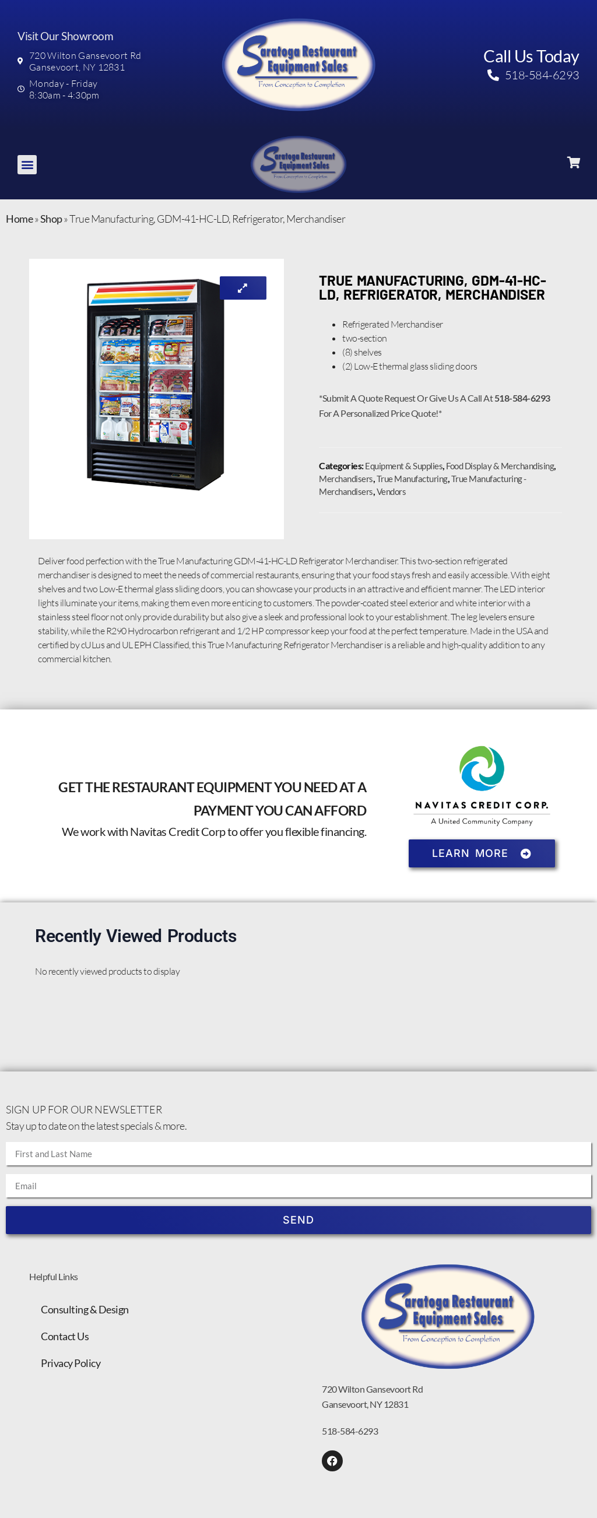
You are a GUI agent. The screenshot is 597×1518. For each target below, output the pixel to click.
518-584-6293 (350, 1430)
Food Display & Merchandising (500, 466)
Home (19, 218)
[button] (27, 164)
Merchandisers (346, 478)
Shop (51, 218)
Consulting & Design (85, 1309)
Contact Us (65, 1336)
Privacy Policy (70, 1363)
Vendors (391, 491)
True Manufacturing (412, 478)
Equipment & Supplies (404, 466)
